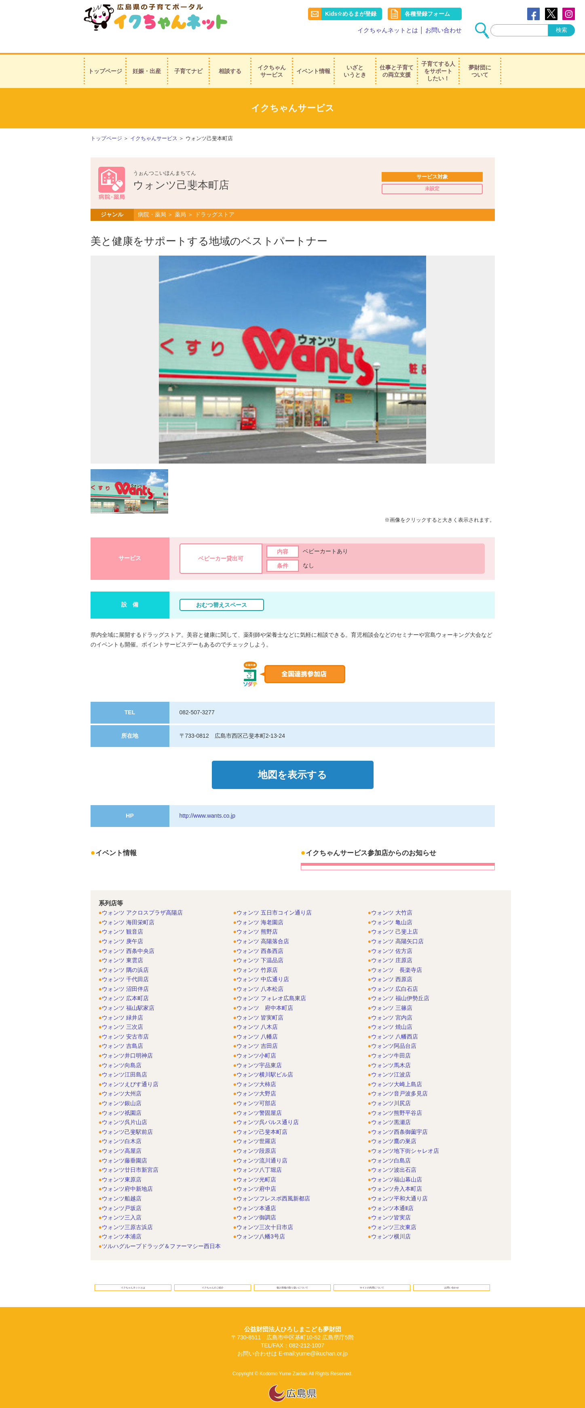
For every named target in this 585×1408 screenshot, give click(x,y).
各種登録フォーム (427, 13)
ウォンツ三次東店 (393, 1213)
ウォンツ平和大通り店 (399, 1184)
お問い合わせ (443, 30)
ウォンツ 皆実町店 (260, 1003)
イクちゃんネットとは (387, 30)
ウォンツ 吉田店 (257, 1031)
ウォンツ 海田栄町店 (128, 908)
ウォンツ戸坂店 (121, 1193)
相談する (230, 60)
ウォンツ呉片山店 (124, 1108)
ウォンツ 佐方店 (391, 936)
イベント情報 (313, 60)
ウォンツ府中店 (256, 1174)
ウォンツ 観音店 (122, 917)
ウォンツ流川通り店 (262, 1146)
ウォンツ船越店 (121, 1184)
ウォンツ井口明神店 (127, 1041)
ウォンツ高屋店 (121, 1136)
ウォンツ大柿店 (256, 1070)
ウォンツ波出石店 (393, 1155)
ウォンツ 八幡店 (257, 1022)
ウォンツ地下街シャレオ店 (405, 1136)
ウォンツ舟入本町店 (396, 1174)
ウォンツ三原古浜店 (127, 1213)
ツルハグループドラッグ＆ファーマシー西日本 (161, 1232)
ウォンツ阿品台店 (393, 1031)
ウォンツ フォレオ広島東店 (271, 984)
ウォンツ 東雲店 (122, 946)
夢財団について (480, 60)
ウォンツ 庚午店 (122, 927)
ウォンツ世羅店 (256, 1127)
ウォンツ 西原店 (391, 965)
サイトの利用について (372, 1277)
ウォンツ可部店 (256, 1089)
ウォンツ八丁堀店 (259, 1155)
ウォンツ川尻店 (391, 1089)
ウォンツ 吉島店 (122, 1031)
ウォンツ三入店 (121, 1203)
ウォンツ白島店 (391, 1146)
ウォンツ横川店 (391, 1222)
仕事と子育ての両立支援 (397, 60)
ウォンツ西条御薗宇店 (399, 1117)
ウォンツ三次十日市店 (265, 1213)
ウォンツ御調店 (256, 1203)
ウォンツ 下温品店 (260, 946)
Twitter (551, 14)
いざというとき (355, 60)
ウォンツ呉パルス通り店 (268, 1108)
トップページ (105, 60)
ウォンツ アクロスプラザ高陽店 (142, 898)
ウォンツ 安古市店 (125, 1022)
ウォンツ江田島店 (124, 1060)
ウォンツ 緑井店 (122, 1003)
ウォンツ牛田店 (391, 1041)
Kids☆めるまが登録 (350, 13)
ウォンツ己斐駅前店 (127, 1117)
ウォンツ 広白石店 (394, 975)
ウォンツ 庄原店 (391, 946)
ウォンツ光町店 (256, 1165)
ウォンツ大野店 (256, 1079)
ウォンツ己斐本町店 (262, 1117)
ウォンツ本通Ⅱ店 (392, 1193)
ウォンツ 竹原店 (257, 956)
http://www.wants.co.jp (208, 801)
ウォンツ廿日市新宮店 (130, 1155)
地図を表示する (292, 764)
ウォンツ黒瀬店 (391, 1108)
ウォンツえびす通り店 (130, 1070)
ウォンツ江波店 (391, 1060)
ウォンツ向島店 (121, 1051)
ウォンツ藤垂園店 (124, 1146)
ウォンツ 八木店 (257, 1012)
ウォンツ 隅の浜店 (125, 956)
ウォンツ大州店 (121, 1079)
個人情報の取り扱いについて (292, 1277)
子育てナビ (188, 60)
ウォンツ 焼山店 (391, 1012)
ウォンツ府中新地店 (127, 1174)
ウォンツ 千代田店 (125, 965)
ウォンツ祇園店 (121, 1098)
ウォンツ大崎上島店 (396, 1070)
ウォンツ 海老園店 (260, 908)
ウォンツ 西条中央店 (128, 936)
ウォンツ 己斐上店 (394, 917)
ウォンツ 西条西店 (260, 936)
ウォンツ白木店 (121, 1127)
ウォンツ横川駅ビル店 (265, 1060)
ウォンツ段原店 (256, 1136)
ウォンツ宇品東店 (259, 1051)
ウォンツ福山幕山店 (396, 1165)
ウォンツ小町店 (256, 1041)
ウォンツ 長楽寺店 (396, 956)
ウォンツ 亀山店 (391, 908)
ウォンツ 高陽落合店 (263, 927)
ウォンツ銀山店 (121, 1089)
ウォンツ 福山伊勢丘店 (400, 984)
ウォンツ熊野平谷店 (396, 1098)
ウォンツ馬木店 (391, 1051)
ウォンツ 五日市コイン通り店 (274, 898)
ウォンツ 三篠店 (391, 993)
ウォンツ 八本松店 (260, 975)
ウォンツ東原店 (121, 1165)
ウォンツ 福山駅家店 (128, 993)
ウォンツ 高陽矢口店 (397, 927)
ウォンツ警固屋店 (259, 1098)
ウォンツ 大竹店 (391, 898)
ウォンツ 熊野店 (257, 917)
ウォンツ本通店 (256, 1193)
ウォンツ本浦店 (121, 1222)
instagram (568, 14)
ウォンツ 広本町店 (125, 984)
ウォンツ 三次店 (122, 1012)
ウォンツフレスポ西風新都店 (273, 1184)
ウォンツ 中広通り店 (263, 965)
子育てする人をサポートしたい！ (438, 60)
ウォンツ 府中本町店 (265, 993)
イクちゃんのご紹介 (213, 1277)
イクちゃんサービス (272, 60)
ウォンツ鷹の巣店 (393, 1127)
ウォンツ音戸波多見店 (399, 1079)
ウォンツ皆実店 (391, 1203)
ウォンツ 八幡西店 (394, 1022)
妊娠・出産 (147, 60)
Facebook (533, 14)
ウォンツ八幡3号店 (261, 1222)
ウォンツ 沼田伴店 (125, 975)
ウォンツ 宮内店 (391, 1003)
